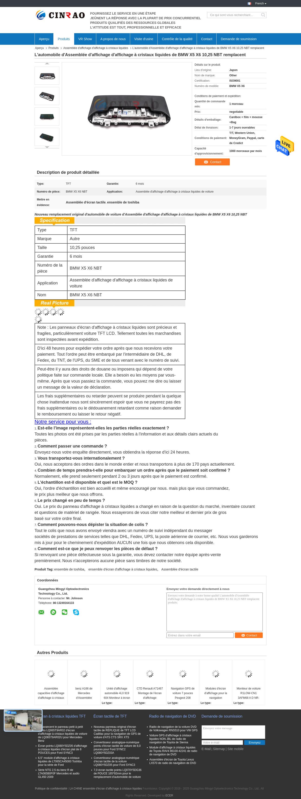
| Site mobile (234, 749)
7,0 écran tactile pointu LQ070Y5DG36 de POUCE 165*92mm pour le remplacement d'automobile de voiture (117, 773)
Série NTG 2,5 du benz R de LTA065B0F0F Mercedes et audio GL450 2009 (58, 773)
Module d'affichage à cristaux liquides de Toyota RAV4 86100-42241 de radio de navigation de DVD (173, 751)
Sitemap (219, 749)
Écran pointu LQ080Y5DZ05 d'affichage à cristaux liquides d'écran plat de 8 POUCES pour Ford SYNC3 (62, 749)
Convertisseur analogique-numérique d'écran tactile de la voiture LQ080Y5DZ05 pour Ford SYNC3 (116, 761)
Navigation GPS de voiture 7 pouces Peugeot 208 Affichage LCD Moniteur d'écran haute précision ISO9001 (183, 693)
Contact (206, 39)
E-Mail (206, 749)
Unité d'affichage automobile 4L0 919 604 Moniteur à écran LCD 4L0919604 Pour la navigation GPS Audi (117, 693)
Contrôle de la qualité (177, 39)
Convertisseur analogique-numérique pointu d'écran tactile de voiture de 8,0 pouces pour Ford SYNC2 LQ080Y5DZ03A (117, 747)
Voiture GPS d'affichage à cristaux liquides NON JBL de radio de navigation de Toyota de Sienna (170, 739)
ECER (169, 795)
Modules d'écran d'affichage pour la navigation (215, 693)
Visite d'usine (143, 39)
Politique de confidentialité (51, 788)
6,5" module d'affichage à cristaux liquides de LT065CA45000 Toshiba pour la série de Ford (60, 761)
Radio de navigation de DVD (172, 716)
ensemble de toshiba (69, 569)
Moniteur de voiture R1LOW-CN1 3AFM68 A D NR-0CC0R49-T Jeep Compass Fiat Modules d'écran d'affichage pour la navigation (249, 693)
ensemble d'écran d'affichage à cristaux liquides (122, 569)
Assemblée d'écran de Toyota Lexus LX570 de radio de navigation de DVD (172, 761)
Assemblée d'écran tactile (179, 569)
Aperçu (44, 39)
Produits (64, 39)
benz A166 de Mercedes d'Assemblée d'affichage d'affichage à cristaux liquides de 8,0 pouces (84, 693)
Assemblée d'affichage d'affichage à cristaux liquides (95, 48)
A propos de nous (113, 39)
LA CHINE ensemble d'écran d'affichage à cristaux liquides (106, 788)
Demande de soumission (238, 39)
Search (263, 15)
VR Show (85, 39)
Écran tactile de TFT (110, 716)
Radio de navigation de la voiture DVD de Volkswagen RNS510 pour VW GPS (173, 728)
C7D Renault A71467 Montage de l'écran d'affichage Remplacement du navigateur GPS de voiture (150, 693)
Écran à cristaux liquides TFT (62, 716)
